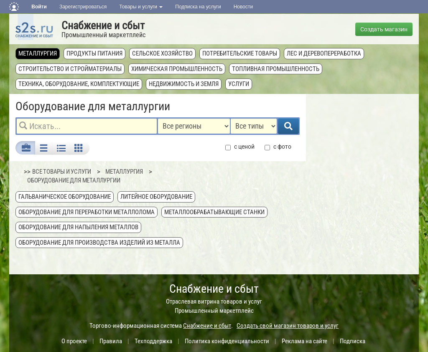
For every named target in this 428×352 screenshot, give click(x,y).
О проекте (74, 341)
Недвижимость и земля (184, 84)
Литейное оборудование (156, 196)
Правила (110, 341)
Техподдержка (153, 341)
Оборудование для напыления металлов (78, 227)
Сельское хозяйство (162, 53)
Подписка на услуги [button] (198, 7)
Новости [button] (243, 7)
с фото (278, 146)
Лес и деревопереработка (324, 53)
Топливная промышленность (275, 69)
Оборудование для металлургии (73, 180)
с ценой (240, 146)
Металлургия (37, 53)
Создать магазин (384, 29)
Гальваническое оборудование (64, 196)
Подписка (352, 341)
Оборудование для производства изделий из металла (99, 242)
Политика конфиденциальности (227, 341)
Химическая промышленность (176, 69)
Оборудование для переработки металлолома (86, 212)
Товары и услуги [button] (141, 7)
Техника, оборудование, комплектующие (78, 84)
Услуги (238, 84)
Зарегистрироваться (83, 7)
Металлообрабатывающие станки (214, 212)
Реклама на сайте (304, 341)
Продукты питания (94, 53)
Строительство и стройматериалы (70, 69)
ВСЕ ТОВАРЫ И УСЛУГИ (61, 171)
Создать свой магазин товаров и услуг (288, 325)
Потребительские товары (239, 53)
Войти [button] (39, 7)
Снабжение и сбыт (103, 25)
